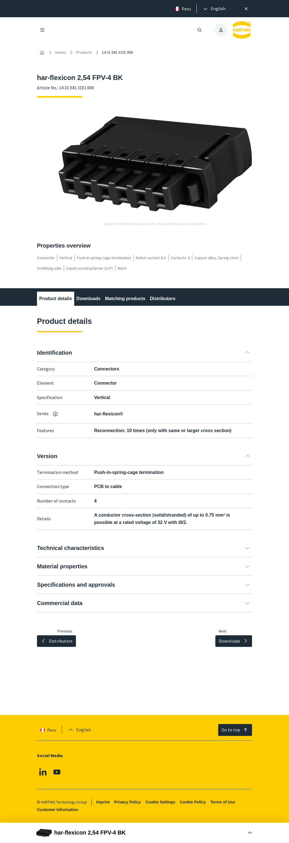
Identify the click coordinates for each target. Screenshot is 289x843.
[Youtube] (57, 772)
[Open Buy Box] (144, 833)
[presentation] (214, 9)
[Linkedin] (43, 772)
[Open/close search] (199, 30)
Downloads (88, 298)
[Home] (42, 52)
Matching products (125, 298)
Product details (55, 298)
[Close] (246, 9)
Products (84, 52)
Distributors (163, 298)
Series (60, 52)
